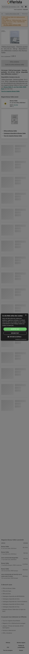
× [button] (25, 315)
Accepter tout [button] (15, 329)
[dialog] (14, 327)
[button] (14, 337)
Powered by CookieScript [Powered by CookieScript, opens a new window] (21, 339)
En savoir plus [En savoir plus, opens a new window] (10, 325)
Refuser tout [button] (15, 333)
